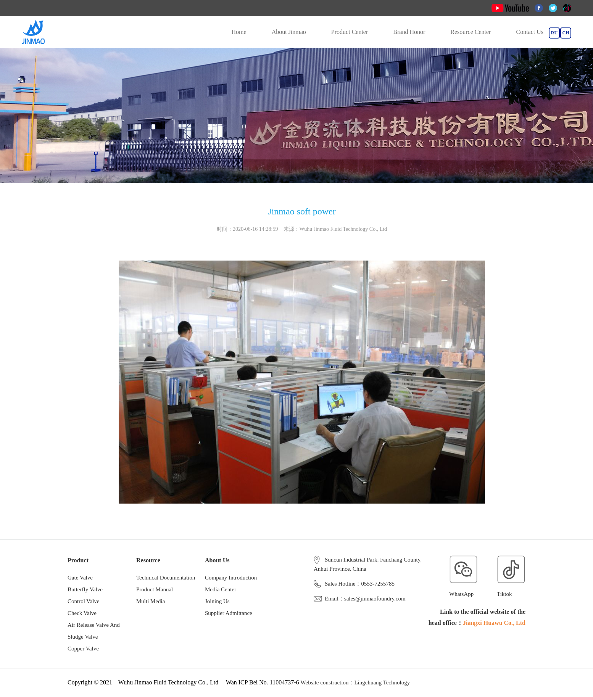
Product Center (349, 32)
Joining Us (217, 601)
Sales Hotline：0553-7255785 (354, 583)
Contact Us (529, 32)
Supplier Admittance (228, 613)
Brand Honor (409, 32)
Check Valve (82, 613)
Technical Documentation (165, 578)
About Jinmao (289, 32)
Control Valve (83, 601)
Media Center (220, 589)
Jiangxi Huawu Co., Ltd (494, 623)
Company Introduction (231, 578)
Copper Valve (83, 648)
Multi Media (150, 601)
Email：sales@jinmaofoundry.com (360, 598)
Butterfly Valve (85, 589)
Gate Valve (80, 578)
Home (239, 32)
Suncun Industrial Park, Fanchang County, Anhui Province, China (368, 563)
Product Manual (154, 589)
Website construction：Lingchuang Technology (355, 682)
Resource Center (470, 32)
